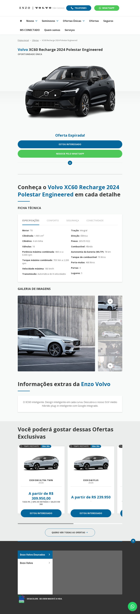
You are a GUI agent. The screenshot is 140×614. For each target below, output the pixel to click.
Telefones (81, 8)
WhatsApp (106, 8)
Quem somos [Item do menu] (52, 30)
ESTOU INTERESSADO (70, 144)
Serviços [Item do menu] (70, 30)
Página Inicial (23, 40)
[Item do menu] (21, 20)
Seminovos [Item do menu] (50, 20)
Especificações (30, 220)
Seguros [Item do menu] (108, 20)
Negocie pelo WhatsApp (70, 153)
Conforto (53, 220)
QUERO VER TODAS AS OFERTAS (70, 532)
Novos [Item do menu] (31, 20)
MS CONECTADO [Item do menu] (30, 30)
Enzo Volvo (35, 563)
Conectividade (95, 220)
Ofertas (35, 40)
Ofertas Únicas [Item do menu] (74, 20)
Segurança (72, 220)
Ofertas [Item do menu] (94, 20)
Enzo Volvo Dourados (35, 554)
